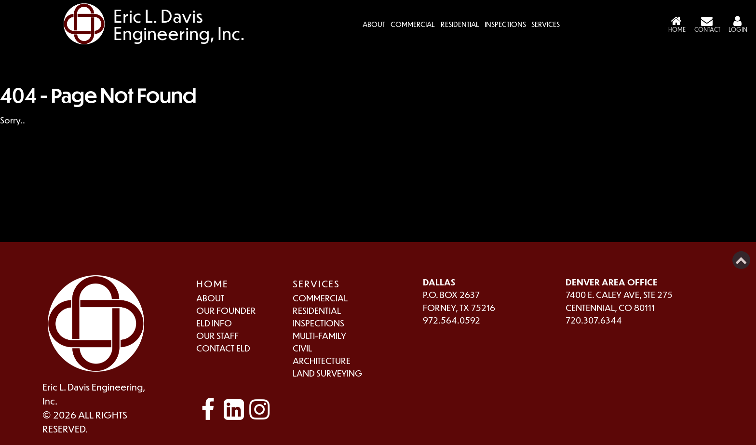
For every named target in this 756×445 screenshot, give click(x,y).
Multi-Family (319, 335)
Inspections (505, 24)
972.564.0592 (451, 319)
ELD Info (214, 322)
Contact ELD (223, 347)
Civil (302, 347)
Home (212, 283)
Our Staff (217, 335)
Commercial (413, 24)
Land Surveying (327, 373)
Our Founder (226, 310)
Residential (460, 24)
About (210, 297)
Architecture (322, 360)
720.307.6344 (594, 319)
